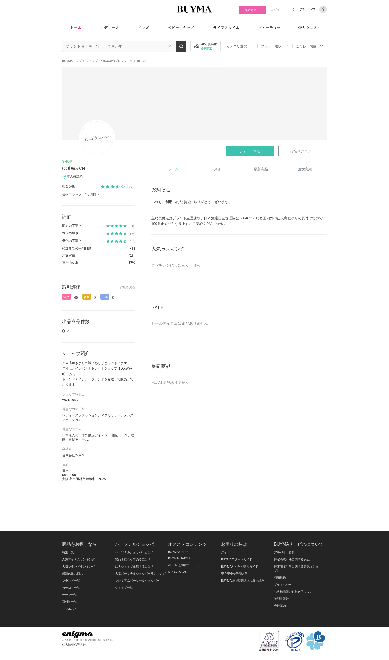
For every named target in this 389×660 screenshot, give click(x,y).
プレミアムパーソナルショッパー (137, 580)
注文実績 (305, 169)
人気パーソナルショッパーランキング (140, 573)
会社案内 (280, 605)
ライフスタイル (226, 27)
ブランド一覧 (71, 580)
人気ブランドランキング (78, 566)
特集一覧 (68, 552)
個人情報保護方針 (74, 644)
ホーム (173, 169)
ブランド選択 (275, 46)
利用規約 (280, 577)
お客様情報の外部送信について (295, 591)
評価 (217, 169)
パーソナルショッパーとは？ (134, 552)
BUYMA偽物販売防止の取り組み (242, 580)
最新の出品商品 (72, 573)
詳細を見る (127, 287)
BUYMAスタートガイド (236, 559)
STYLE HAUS (177, 571)
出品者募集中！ (252, 10)
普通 (87, 297)
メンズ (143, 27)
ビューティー (269, 27)
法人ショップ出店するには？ (134, 566)
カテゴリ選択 (240, 46)
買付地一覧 (69, 601)
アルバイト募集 (284, 552)
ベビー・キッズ (181, 27)
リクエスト (309, 27)
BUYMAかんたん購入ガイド (239, 566)
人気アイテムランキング (78, 559)
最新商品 (261, 169)
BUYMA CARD (178, 552)
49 (76, 297)
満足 (66, 297)
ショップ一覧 (124, 587)
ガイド (225, 552)
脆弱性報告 (281, 598)
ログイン (277, 9)
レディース (109, 27)
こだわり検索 (309, 46)
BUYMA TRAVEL (179, 558)
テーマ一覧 (69, 594)
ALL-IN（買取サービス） (184, 565)
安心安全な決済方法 (234, 573)
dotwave (73, 168)
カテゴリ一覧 (71, 587)
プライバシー (283, 584)
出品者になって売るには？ (133, 559)
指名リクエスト (302, 151)
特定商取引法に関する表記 (292, 559)
